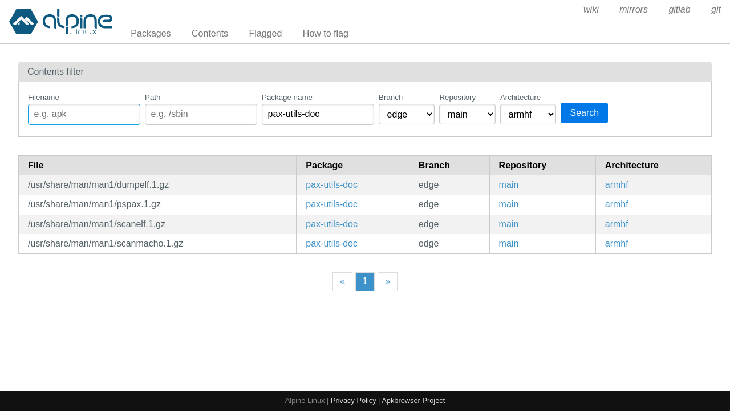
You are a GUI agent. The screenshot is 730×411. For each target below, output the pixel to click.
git (716, 9)
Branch (391, 97)
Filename (43, 97)
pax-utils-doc (332, 185)
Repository (457, 97)
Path (152, 97)
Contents (210, 33)
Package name (287, 97)
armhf (616, 185)
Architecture (520, 97)
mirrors (633, 9)
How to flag (325, 33)
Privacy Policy (353, 400)
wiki (591, 9)
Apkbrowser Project (413, 400)
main (509, 185)
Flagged (265, 33)
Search (584, 113)
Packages (151, 33)
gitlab (679, 9)
